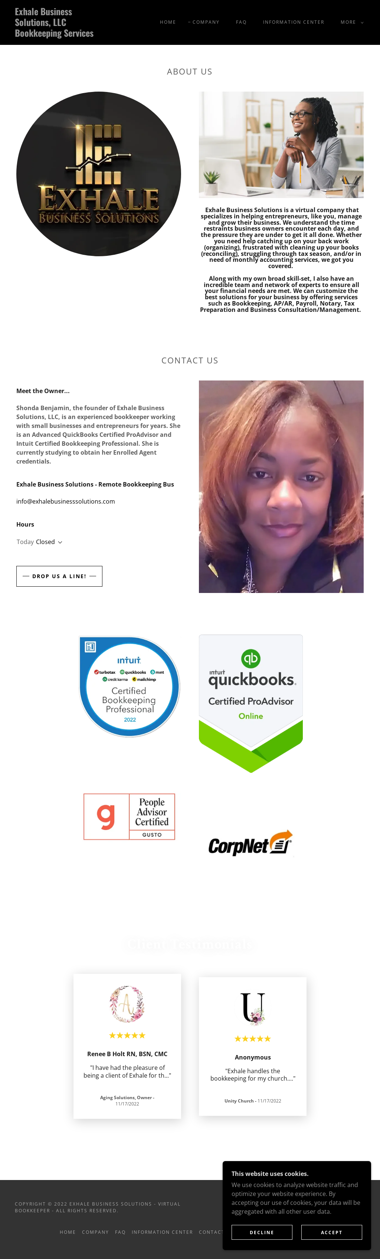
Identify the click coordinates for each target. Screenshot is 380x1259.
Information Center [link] (293, 22)
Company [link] (206, 22)
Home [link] (168, 22)
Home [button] (68, 1232)
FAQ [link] (241, 22)
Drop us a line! (59, 576)
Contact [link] (212, 1232)
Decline (262, 1232)
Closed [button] (45, 542)
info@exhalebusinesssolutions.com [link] (65, 501)
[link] (61, 34)
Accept (332, 1232)
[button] (350, 22)
